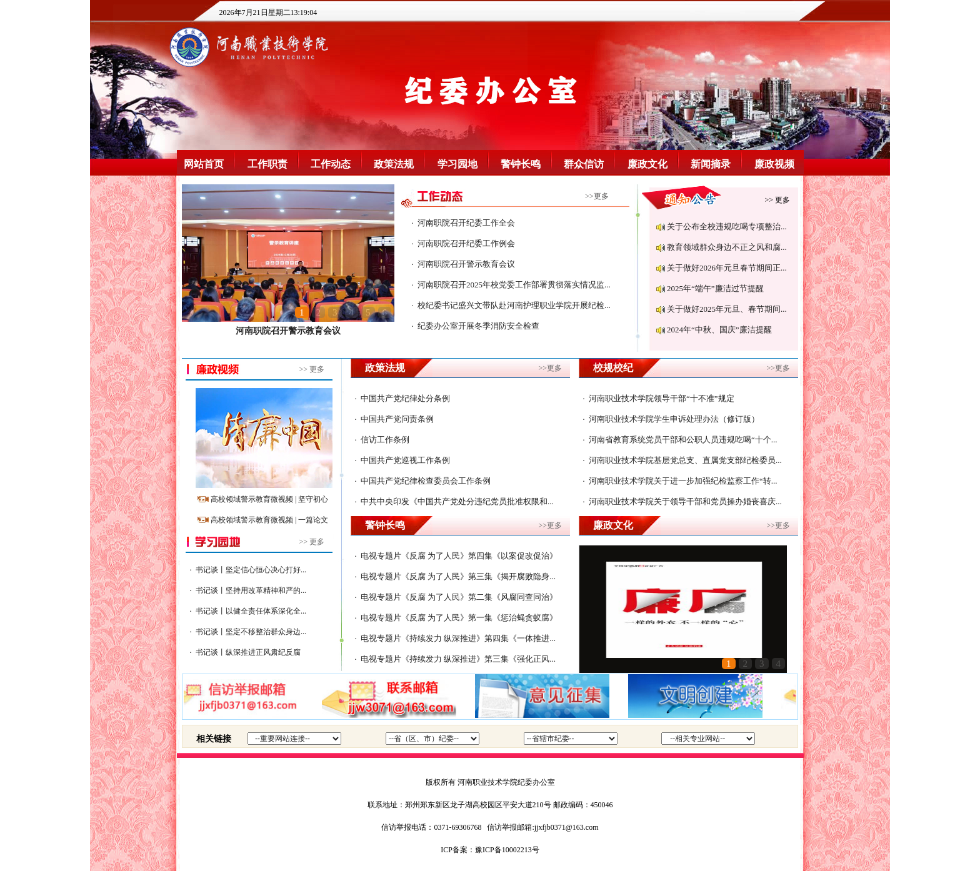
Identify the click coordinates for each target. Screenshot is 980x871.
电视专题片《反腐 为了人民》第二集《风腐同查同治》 (459, 597)
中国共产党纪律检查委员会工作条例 (426, 480)
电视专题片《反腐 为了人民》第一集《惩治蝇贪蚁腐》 (459, 617)
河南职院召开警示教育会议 (288, 331)
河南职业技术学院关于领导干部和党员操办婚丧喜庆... (685, 501)
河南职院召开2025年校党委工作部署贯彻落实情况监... (514, 284)
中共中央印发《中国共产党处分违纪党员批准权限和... (457, 501)
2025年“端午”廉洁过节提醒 (715, 288)
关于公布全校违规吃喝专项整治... (727, 226)
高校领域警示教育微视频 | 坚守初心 (269, 499)
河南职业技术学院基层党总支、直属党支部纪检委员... (685, 460)
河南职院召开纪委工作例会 (466, 243)
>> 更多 (777, 200)
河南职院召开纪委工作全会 (466, 222)
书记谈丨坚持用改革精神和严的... (251, 590)
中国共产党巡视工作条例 (405, 460)
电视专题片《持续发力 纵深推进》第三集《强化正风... (458, 659)
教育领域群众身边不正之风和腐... (727, 247)
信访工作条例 (385, 439)
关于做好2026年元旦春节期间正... (727, 267)
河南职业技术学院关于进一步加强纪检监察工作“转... (683, 480)
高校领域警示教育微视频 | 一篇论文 (269, 519)
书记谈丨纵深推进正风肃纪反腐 (248, 652)
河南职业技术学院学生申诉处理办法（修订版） (674, 419)
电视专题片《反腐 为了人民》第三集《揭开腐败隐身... (458, 576)
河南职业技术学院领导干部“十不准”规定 (661, 398)
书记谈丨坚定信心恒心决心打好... (251, 569)
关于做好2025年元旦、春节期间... (727, 309)
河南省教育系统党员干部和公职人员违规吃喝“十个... (683, 439)
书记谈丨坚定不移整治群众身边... (251, 631)
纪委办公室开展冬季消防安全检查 (478, 326)
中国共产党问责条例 (397, 419)
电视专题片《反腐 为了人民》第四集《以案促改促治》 (459, 555)
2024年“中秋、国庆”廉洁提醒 (719, 329)
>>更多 (597, 196)
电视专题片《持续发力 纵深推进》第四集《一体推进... (458, 638)
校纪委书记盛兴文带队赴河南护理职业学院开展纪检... (514, 305)
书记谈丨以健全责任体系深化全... (251, 611)
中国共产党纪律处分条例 (405, 398)
